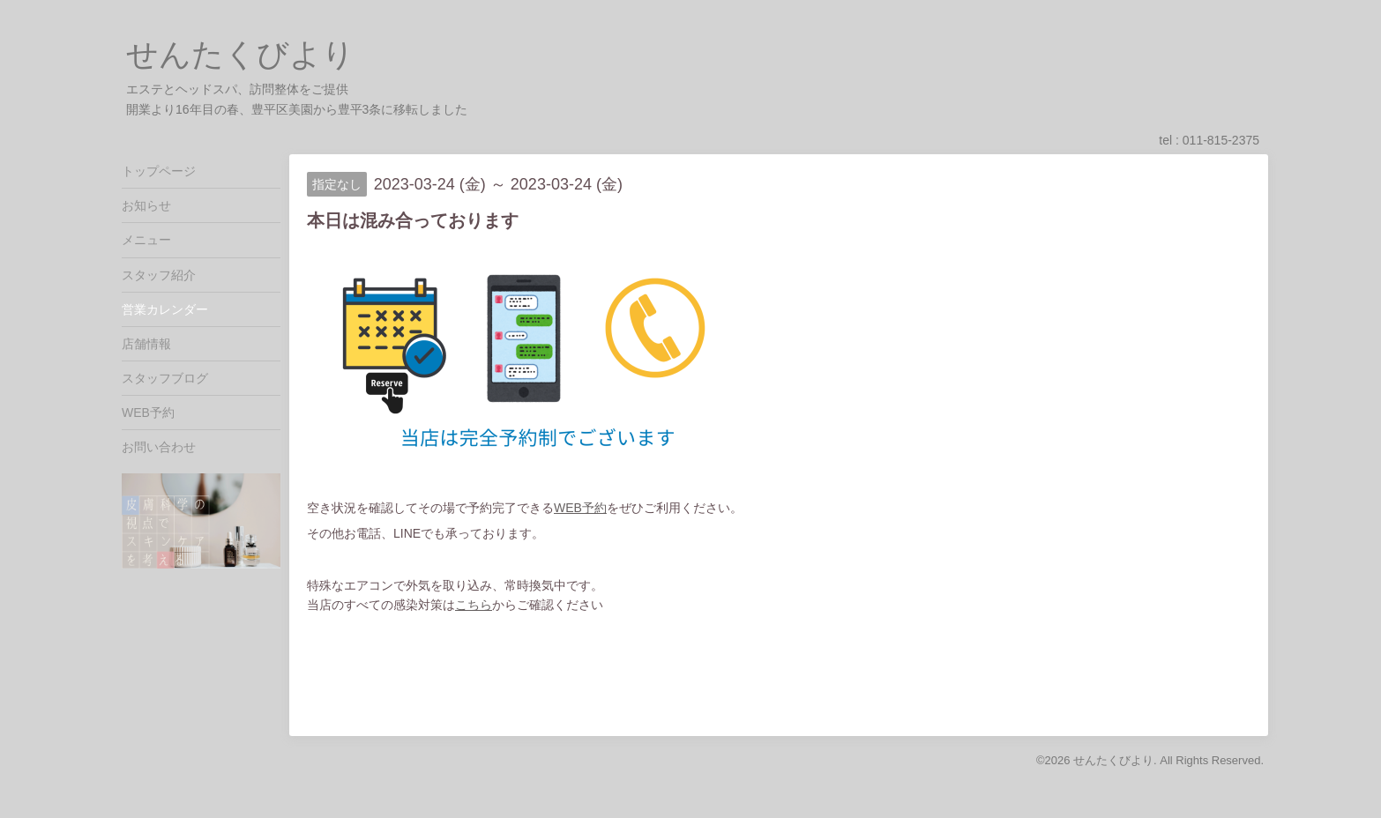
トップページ (159, 171)
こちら (473, 605)
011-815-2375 (1221, 140)
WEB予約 (580, 508)
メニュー (146, 240)
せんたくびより (240, 54)
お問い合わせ (159, 447)
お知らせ (146, 205)
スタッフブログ (165, 378)
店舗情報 (146, 344)
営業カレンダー (165, 309)
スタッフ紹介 (159, 275)
